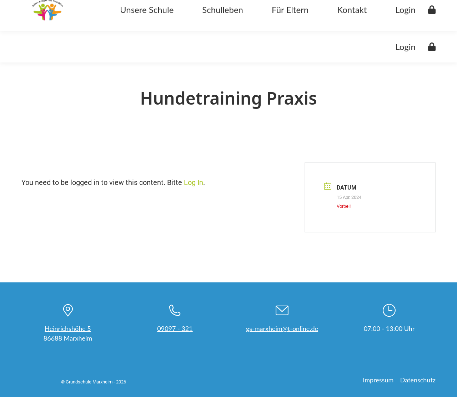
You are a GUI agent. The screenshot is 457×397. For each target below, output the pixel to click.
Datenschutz (418, 380)
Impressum (378, 380)
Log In (193, 182)
